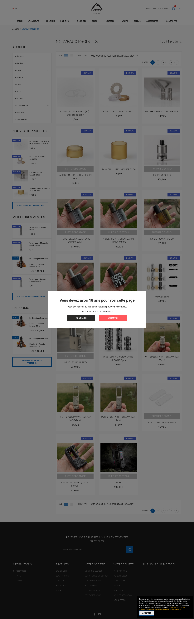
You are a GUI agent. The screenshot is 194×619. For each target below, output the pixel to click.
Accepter (146, 613)
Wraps (125, 21)
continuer (81, 318)
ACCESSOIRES (152, 21)
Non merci (113, 318)
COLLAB (137, 21)
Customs (109, 21)
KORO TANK (50, 21)
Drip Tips (64, 21)
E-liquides (81, 21)
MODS (95, 21)
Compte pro (171, 21)
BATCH (19, 21)
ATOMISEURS (33, 21)
